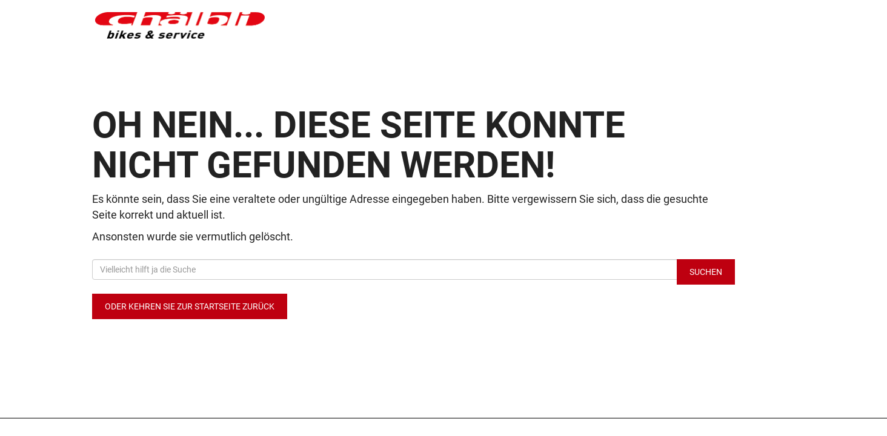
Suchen (705, 272)
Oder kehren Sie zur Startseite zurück (189, 306)
